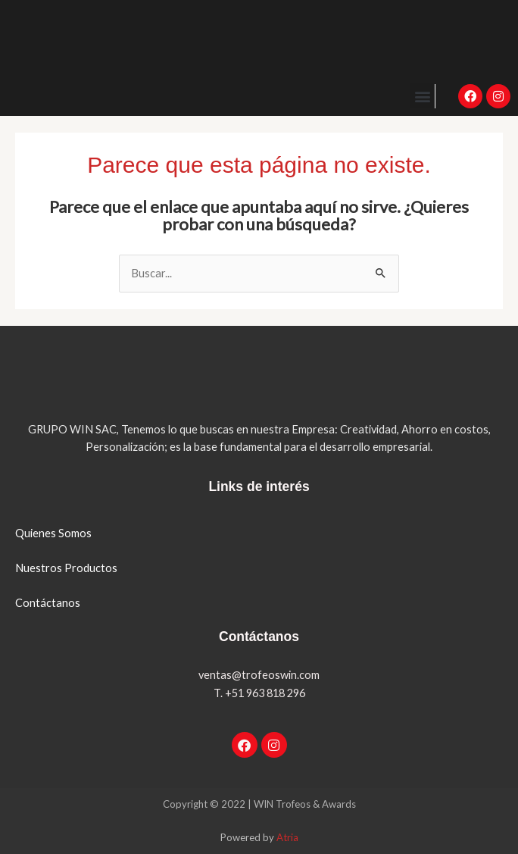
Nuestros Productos (66, 568)
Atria (287, 837)
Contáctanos (47, 602)
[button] (422, 95)
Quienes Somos (53, 533)
